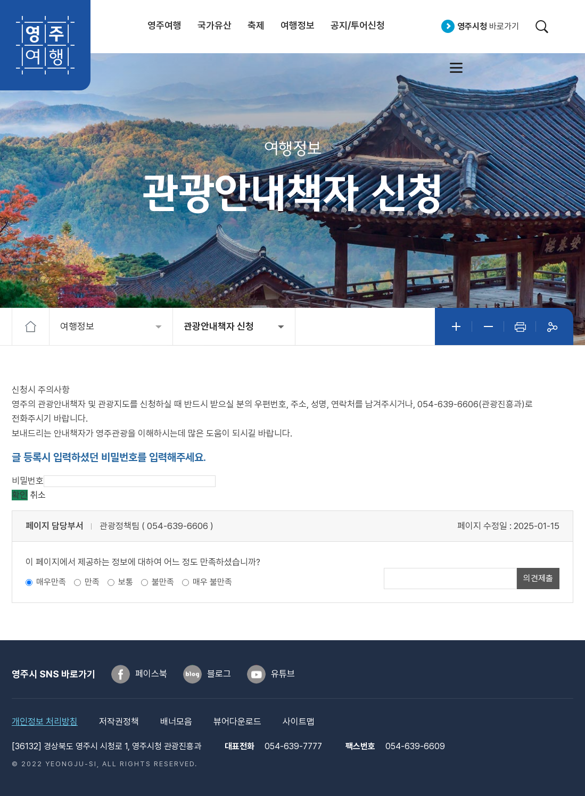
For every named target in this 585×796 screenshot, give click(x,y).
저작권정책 (119, 721)
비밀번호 (28, 480)
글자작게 (488, 326)
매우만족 (51, 582)
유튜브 (283, 673)
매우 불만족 (212, 582)
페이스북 (151, 673)
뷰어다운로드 (237, 721)
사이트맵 (456, 67)
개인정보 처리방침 (45, 721)
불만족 (163, 582)
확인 (20, 495)
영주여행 (45, 45)
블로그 (219, 673)
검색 (541, 26)
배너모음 (176, 721)
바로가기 (488, 26)
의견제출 (538, 578)
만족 (92, 582)
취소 (38, 495)
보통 (125, 582)
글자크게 (456, 326)
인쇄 (520, 326)
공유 (552, 326)
